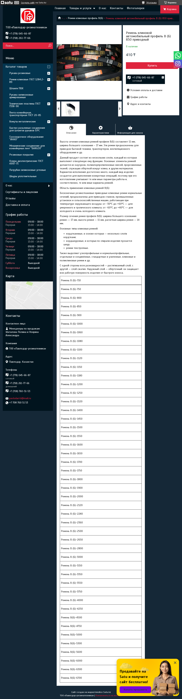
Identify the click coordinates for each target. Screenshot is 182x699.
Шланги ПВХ (16, 88)
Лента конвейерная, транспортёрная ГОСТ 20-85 (25, 114)
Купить (152, 65)
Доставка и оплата (18, 205)
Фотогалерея (135, 8)
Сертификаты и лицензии (22, 192)
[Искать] (49, 45)
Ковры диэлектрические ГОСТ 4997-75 (26, 162)
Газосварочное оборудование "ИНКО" (26, 138)
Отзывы (11, 198)
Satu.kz (107, 692)
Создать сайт (28, 2)
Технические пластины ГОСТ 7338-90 (24, 105)
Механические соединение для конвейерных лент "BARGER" (27, 147)
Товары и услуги (80, 8)
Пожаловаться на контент (108, 695)
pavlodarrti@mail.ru (20, 398)
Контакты (116, 8)
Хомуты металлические (22, 121)
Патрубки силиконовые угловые (27, 170)
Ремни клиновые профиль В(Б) (85, 18)
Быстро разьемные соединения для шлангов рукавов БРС (27, 129)
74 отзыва (151, 2)
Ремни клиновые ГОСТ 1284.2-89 (26, 81)
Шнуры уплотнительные (23, 176)
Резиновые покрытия (21, 154)
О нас (102, 8)
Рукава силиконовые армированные (21, 96)
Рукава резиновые (19, 73)
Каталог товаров (16, 66)
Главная (60, 8)
